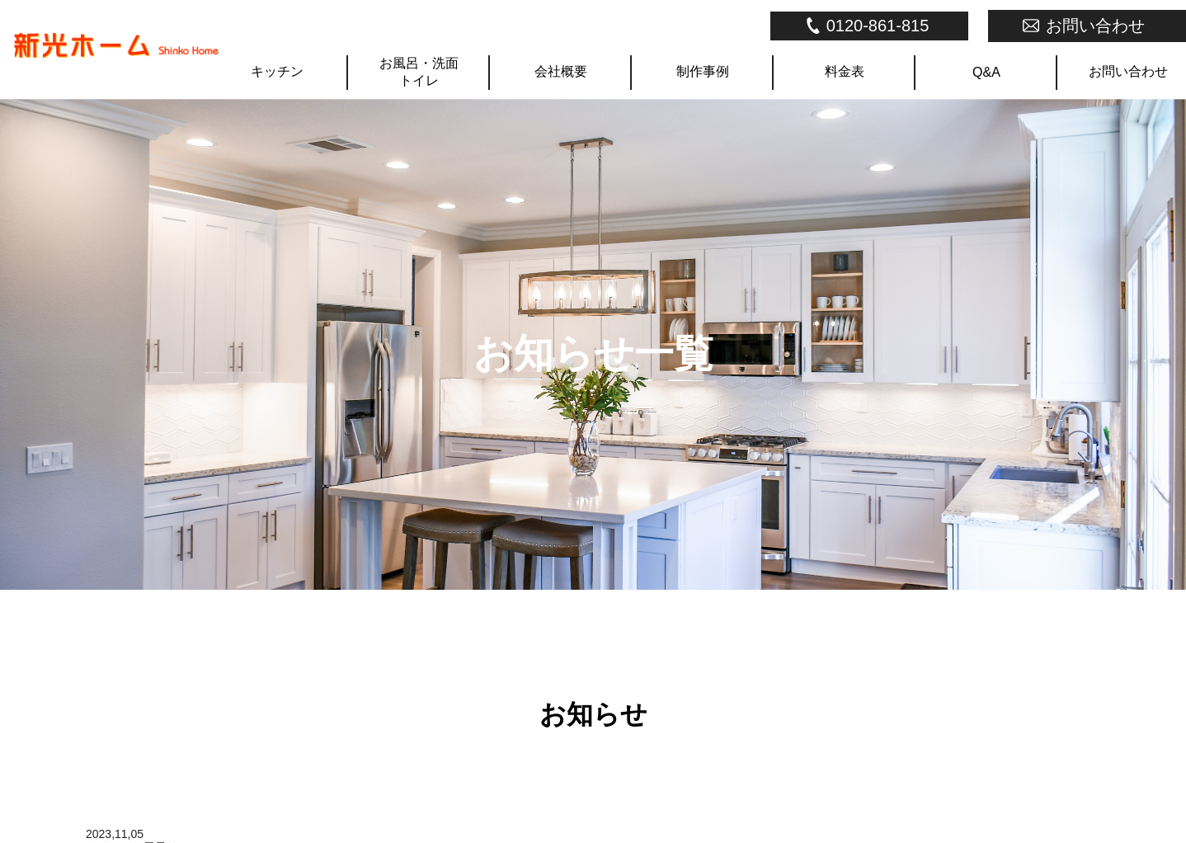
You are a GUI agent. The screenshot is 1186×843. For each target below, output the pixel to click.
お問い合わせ (1095, 25)
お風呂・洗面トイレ (419, 71)
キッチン (277, 71)
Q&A (986, 72)
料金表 (844, 71)
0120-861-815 (878, 25)
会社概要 (560, 71)
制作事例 (702, 71)
